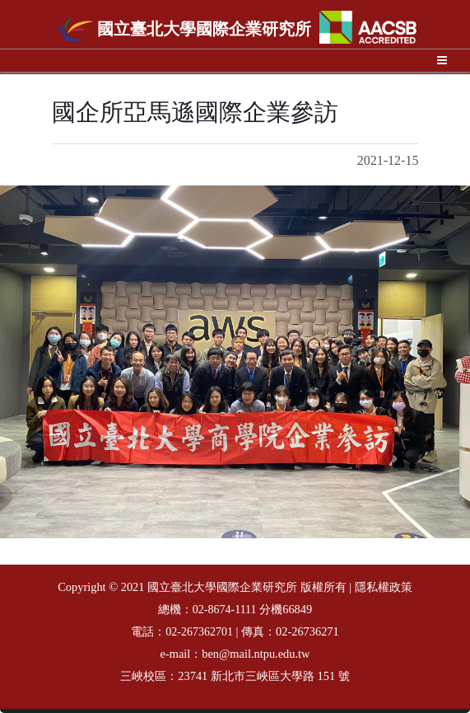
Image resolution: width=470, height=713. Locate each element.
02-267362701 (199, 632)
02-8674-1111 (225, 609)
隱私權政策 (383, 587)
